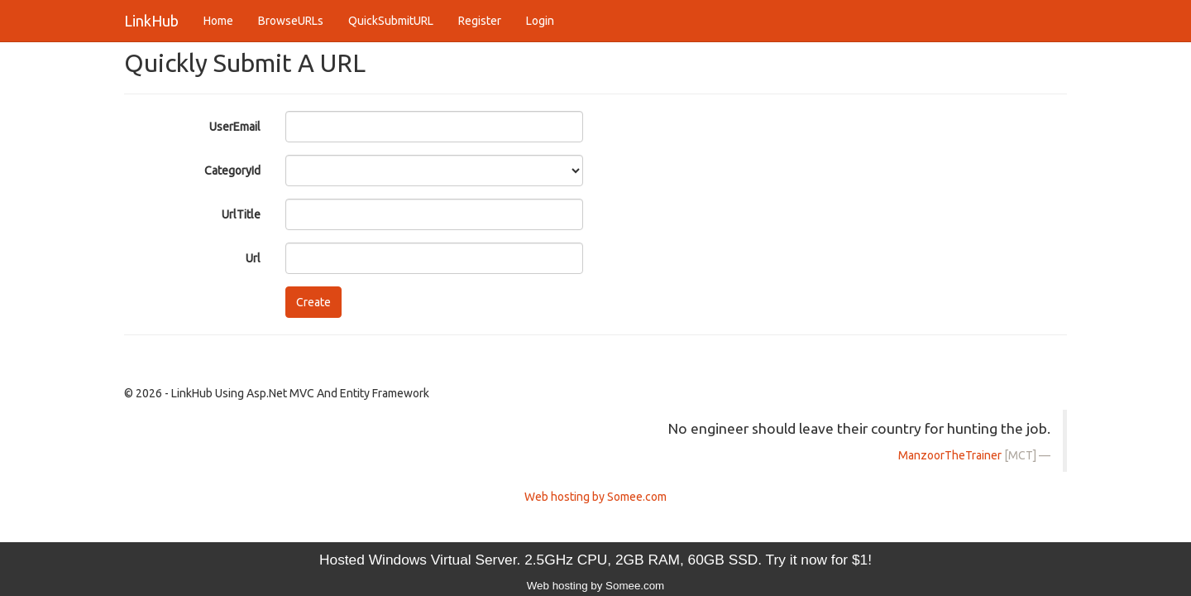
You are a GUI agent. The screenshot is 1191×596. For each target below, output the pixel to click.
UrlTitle (241, 214)
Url (253, 258)
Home (218, 20)
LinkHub (151, 20)
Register (479, 20)
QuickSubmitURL (390, 20)
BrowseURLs (290, 20)
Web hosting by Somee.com (595, 496)
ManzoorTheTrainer (950, 455)
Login (540, 20)
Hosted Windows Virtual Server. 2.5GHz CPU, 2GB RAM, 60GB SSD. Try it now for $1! (595, 559)
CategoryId (232, 170)
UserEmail (235, 126)
